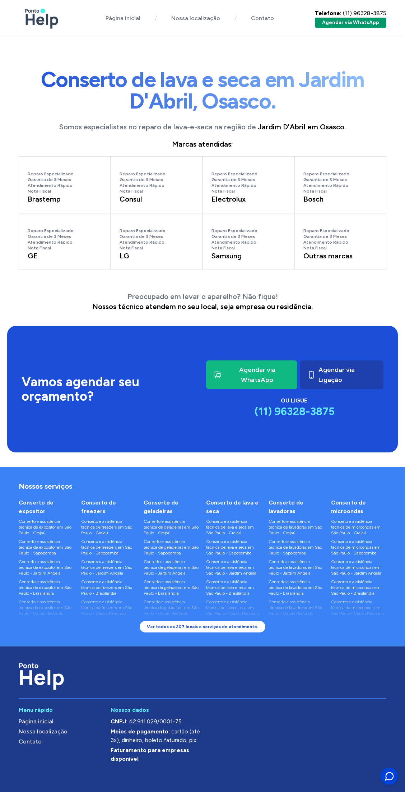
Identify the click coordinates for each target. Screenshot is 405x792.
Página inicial (123, 18)
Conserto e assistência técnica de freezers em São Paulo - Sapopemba (106, 547)
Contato (262, 18)
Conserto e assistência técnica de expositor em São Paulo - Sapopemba (45, 547)
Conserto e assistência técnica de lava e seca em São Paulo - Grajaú (230, 527)
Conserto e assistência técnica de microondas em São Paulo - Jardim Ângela (356, 567)
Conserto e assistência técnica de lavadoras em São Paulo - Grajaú (295, 527)
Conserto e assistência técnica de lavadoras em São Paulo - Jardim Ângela (295, 567)
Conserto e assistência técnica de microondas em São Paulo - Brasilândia (356, 587)
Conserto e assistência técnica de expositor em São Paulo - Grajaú (45, 527)
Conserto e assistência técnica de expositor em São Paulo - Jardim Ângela (45, 567)
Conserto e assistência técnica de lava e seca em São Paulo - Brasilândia (230, 587)
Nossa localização (195, 18)
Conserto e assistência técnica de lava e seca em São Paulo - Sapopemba (230, 547)
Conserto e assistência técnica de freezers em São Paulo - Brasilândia (106, 587)
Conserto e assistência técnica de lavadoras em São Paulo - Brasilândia (295, 587)
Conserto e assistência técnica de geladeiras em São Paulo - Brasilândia (171, 587)
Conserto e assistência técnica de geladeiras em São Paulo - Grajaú (171, 527)
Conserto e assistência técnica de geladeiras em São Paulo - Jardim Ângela (171, 567)
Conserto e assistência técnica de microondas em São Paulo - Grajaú (356, 527)
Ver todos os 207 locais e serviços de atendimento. (202, 626)
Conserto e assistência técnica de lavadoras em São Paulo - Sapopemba (295, 547)
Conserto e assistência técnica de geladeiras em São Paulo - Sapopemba (171, 547)
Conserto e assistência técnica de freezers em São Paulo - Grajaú (106, 527)
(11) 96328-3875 (350, 13)
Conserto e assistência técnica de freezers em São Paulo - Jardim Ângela (106, 567)
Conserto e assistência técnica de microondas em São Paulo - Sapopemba (356, 547)
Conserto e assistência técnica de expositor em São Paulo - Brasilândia (45, 587)
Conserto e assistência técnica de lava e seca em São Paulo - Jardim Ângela (231, 567)
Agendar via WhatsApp (350, 22)
